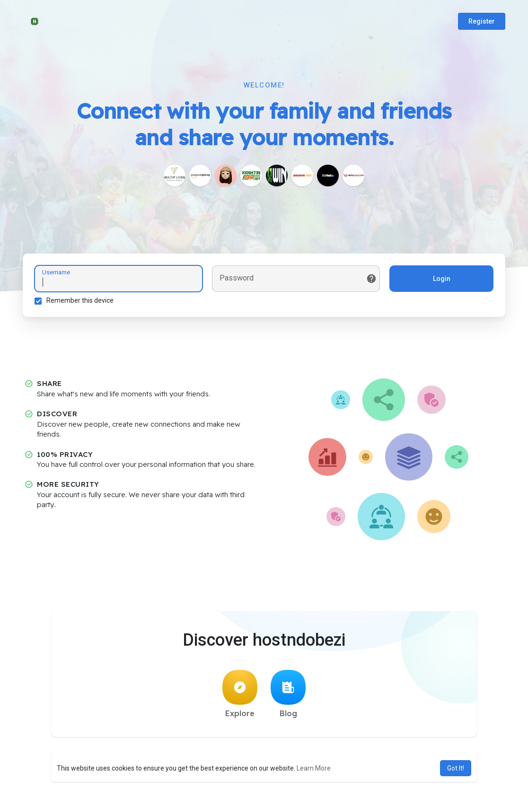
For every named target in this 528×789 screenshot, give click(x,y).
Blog (288, 694)
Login (441, 278)
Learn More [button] (314, 768)
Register (481, 21)
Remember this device (80, 300)
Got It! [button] (455, 768)
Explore (239, 694)
